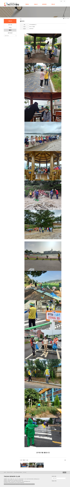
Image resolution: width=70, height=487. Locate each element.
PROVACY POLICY (10, 472)
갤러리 (10, 30)
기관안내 (27, 4)
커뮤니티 (53, 4)
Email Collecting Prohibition (18, 472)
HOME (5, 472)
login (61, 1)
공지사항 (10, 24)
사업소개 (35, 4)
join (64, 1)
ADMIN (64, 472)
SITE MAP (24, 472)
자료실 (10, 27)
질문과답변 (10, 32)
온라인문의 (44, 4)
